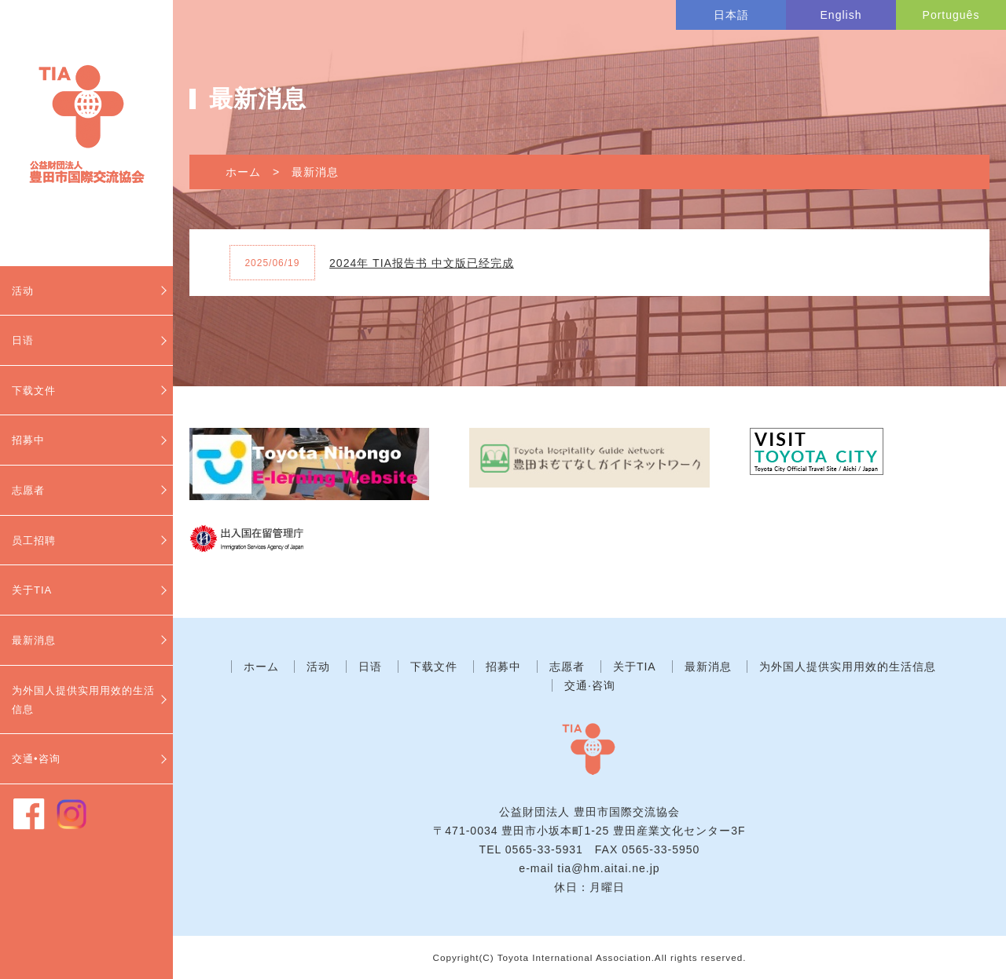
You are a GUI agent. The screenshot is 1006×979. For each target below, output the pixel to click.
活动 (23, 291)
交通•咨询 (36, 759)
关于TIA (32, 590)
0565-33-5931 (544, 849)
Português (951, 15)
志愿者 (28, 490)
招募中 (28, 440)
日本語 (731, 15)
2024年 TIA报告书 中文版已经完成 (421, 263)
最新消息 (34, 640)
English (841, 15)
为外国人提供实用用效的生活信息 (83, 700)
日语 (23, 340)
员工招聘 (34, 540)
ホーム (243, 172)
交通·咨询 (589, 685)
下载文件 (34, 390)
